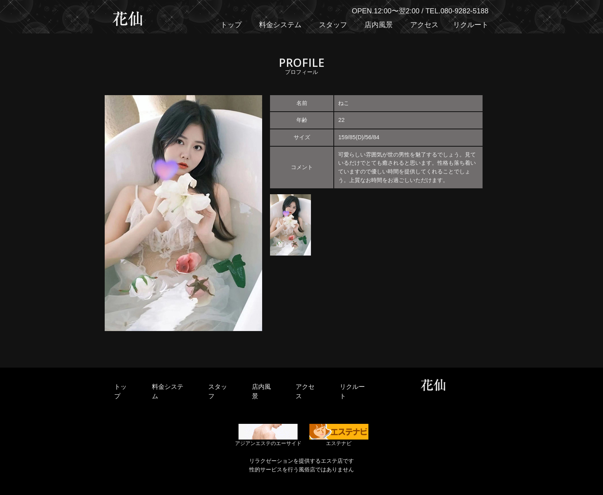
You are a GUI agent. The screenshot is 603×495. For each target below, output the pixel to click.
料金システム (280, 25)
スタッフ (333, 25)
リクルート (470, 25)
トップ (231, 25)
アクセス (424, 25)
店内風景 (378, 25)
